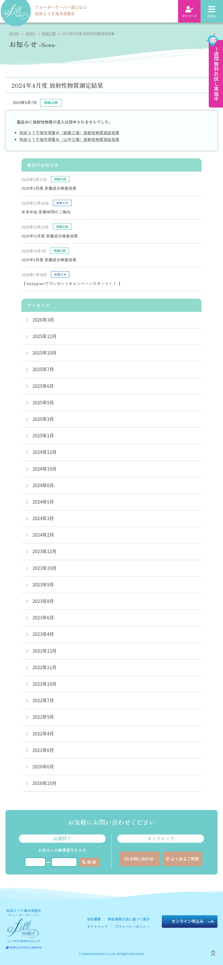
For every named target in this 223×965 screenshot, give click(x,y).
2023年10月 (44, 568)
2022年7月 (43, 700)
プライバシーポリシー (132, 926)
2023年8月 (43, 601)
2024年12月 (44, 452)
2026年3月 (43, 319)
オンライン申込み (188, 921)
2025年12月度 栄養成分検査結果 (49, 236)
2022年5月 (43, 716)
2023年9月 (43, 584)
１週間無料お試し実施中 (216, 73)
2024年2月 (43, 534)
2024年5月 (43, 501)
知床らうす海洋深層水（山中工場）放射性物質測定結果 (69, 139)
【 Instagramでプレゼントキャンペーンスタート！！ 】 (72, 283)
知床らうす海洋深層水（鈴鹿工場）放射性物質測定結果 (69, 133)
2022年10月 (44, 683)
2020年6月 (43, 766)
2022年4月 (43, 733)
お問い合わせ (139, 859)
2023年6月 (43, 617)
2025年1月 (43, 435)
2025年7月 (43, 369)
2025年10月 (44, 352)
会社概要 (94, 918)
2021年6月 (43, 750)
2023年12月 (44, 551)
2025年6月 (43, 386)
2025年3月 (43, 419)
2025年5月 (43, 402)
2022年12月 (44, 650)
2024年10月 (44, 468)
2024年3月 (43, 518)
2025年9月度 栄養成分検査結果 (48, 260)
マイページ (189, 12)
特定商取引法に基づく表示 (129, 918)
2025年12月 (44, 336)
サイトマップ (97, 926)
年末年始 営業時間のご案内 (45, 212)
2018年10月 (44, 783)
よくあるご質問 (182, 859)
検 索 (89, 862)
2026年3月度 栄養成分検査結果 (48, 188)
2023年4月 (43, 634)
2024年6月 (43, 485)
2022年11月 (44, 667)
